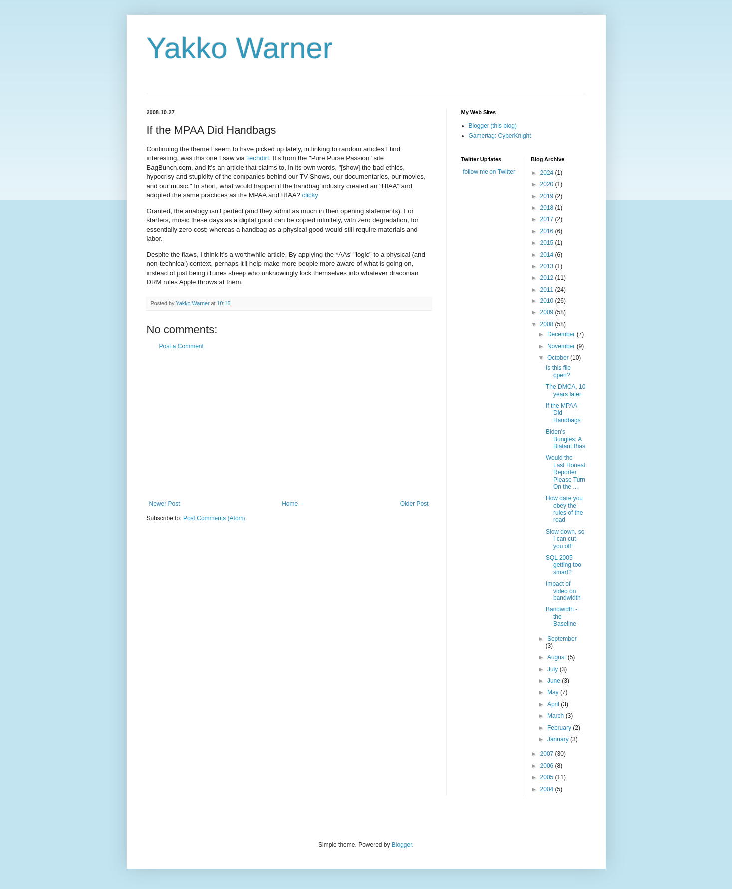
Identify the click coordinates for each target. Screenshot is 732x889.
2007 (547, 753)
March (556, 715)
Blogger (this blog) (493, 125)
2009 (547, 312)
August (557, 657)
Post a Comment (181, 346)
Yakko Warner (240, 48)
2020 (547, 184)
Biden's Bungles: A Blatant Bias (565, 439)
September (562, 638)
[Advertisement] (289, 425)
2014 (547, 254)
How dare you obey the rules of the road (564, 509)
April (554, 704)
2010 (547, 300)
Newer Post (164, 503)
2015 (547, 242)
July (553, 669)
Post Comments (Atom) (214, 518)
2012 (547, 277)
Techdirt (257, 158)
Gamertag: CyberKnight (500, 135)
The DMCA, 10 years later (565, 390)
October (558, 357)
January (558, 739)
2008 (547, 324)
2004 (547, 789)
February (560, 727)
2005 (547, 777)
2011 (547, 289)
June (554, 680)
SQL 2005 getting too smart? (563, 565)
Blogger (402, 844)
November (562, 346)
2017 (547, 219)
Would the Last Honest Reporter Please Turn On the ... (565, 472)
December (562, 334)
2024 (547, 172)
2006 (547, 765)
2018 (547, 207)
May (553, 692)
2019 (547, 196)
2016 (547, 231)
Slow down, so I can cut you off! (565, 539)
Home (290, 503)
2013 (547, 266)
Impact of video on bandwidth (563, 590)
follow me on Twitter (489, 171)
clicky (310, 195)
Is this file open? (558, 371)
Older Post (414, 503)
